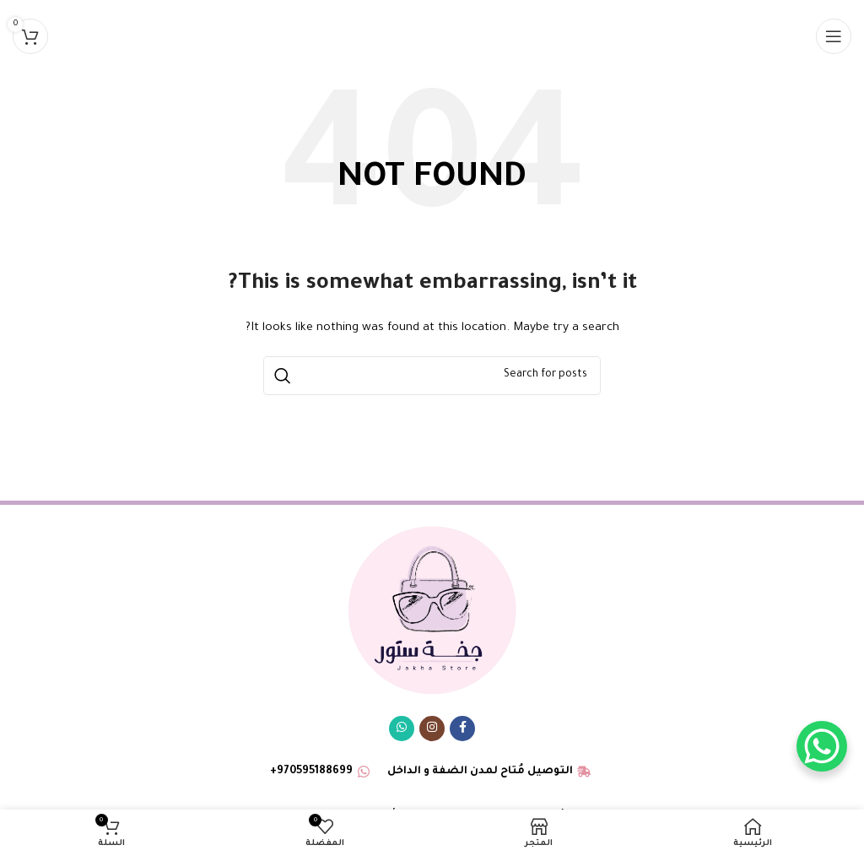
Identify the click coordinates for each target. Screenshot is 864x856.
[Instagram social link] (432, 728)
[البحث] (432, 375)
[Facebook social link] (462, 728)
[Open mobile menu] (833, 36)
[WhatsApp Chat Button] (821, 746)
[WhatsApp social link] (401, 728)
